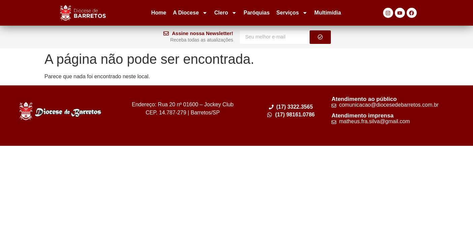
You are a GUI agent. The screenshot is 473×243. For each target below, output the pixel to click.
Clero (225, 13)
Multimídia (327, 13)
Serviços (292, 13)
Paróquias (257, 13)
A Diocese (190, 13)
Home (158, 13)
